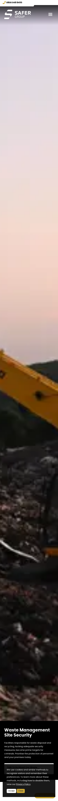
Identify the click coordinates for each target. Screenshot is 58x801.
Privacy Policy (23, 784)
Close (20, 791)
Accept (11, 791)
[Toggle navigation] (50, 14)
